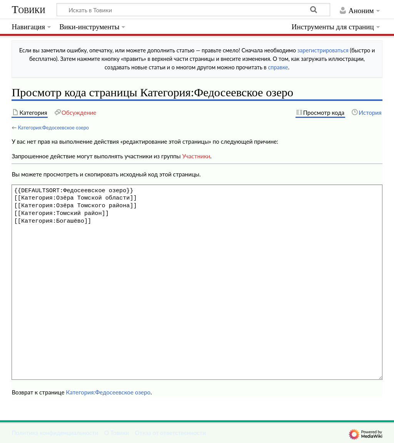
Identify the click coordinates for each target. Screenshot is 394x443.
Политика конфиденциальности (55, 432)
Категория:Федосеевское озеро (53, 127)
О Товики (116, 432)
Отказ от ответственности (170, 432)
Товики (28, 9)
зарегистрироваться (323, 50)
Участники (196, 156)
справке (278, 67)
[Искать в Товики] (193, 9)
